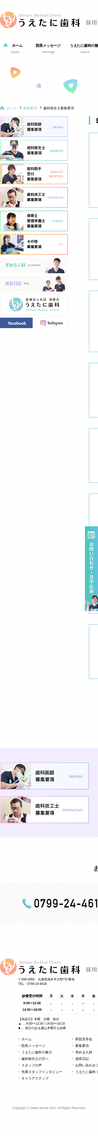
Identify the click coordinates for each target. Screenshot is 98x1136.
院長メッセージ (48, 45)
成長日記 (82, 1059)
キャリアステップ (35, 1078)
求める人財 (83, 1052)
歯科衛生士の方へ (35, 1059)
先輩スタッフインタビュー (41, 1072)
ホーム (17, 45)
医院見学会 (83, 1039)
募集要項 (30, 108)
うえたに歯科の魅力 (36, 1052)
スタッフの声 (31, 1065)
